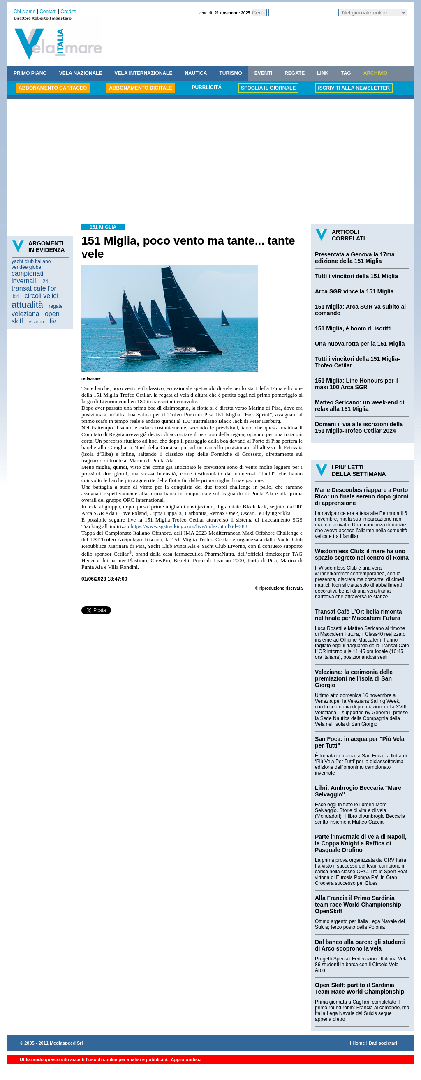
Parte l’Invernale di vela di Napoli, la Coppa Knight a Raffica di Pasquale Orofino (361, 843)
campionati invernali (27, 277)
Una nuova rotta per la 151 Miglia (360, 343)
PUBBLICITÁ (207, 87)
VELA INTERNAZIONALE (144, 73)
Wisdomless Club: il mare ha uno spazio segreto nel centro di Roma (362, 554)
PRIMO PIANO (30, 73)
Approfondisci (185, 1059)
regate (55, 306)
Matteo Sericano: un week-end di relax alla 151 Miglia (360, 405)
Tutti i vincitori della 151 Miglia (356, 276)
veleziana (25, 313)
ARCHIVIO (375, 73)
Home (358, 1043)
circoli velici (41, 295)
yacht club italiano (31, 261)
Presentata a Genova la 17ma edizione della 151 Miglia (355, 257)
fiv (52, 321)
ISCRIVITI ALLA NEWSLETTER (353, 88)
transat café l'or (34, 288)
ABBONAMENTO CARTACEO (53, 88)
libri (15, 296)
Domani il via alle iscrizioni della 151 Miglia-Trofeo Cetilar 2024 (359, 427)
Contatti (47, 11)
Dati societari (383, 1043)
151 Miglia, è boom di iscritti (353, 328)
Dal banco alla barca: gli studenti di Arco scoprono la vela (360, 945)
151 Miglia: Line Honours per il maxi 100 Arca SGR (356, 383)
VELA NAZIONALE (80, 73)
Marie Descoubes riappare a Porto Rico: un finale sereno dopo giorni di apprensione (361, 496)
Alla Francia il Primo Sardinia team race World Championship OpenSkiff (358, 904)
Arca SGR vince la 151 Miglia (354, 291)
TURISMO (230, 73)
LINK (322, 73)
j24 (45, 281)
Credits (68, 11)
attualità (27, 305)
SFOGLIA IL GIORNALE (268, 88)
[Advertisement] (210, 162)
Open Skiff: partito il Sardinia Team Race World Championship (359, 988)
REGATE (295, 73)
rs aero (36, 322)
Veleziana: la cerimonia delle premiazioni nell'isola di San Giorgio (354, 678)
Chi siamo (24, 11)
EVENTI (263, 73)
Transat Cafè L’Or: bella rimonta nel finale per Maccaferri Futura (358, 614)
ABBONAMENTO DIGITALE (140, 88)
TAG (346, 73)
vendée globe (26, 267)
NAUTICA (196, 73)
